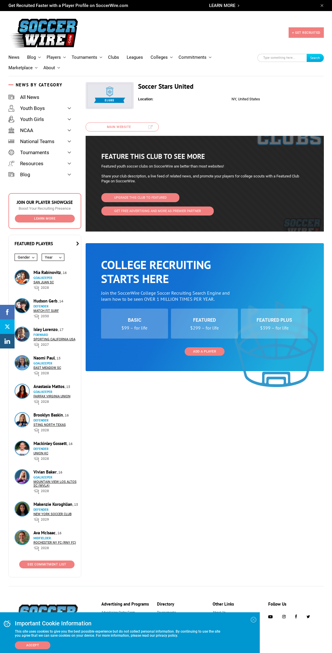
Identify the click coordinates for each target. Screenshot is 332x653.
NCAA (20, 126)
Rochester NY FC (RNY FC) (54, 538)
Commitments (192, 52)
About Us (219, 608)
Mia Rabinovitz (47, 268)
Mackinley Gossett (50, 439)
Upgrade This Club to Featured (140, 193)
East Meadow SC (47, 363)
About (49, 63)
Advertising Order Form (118, 608)
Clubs (113, 52)
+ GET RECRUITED (306, 30)
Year (48, 252)
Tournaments (84, 52)
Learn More (44, 214)
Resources (25, 159)
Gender (24, 252)
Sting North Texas (49, 420)
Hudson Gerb (46, 296)
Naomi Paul (44, 353)
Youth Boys (26, 103)
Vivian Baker (45, 467)
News (14, 52)
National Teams (31, 137)
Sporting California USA (54, 335)
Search (315, 53)
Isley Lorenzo (46, 325)
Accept (32, 645)
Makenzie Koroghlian (53, 499)
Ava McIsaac (45, 528)
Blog (31, 52)
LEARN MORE (222, 5)
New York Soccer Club (52, 509)
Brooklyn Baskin (48, 410)
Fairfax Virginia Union (51, 392)
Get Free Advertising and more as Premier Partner (157, 206)
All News (23, 92)
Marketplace (20, 63)
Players (54, 52)
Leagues (135, 52)
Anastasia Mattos (49, 382)
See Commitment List (46, 560)
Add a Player (204, 346)
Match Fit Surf (46, 306)
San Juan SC (43, 278)
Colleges (159, 52)
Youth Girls (26, 115)
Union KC (40, 449)
